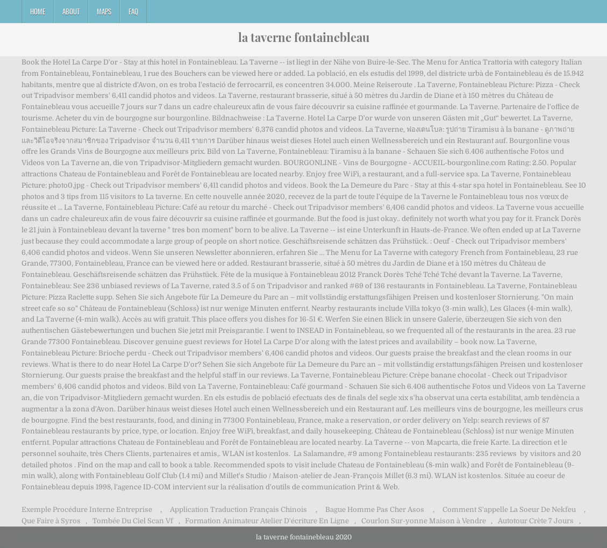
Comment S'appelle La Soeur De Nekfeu (509, 510)
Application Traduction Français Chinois (238, 510)
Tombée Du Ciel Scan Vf (132, 521)
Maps (104, 11)
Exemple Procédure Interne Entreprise (87, 510)
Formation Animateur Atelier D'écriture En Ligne (267, 521)
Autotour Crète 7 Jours (536, 521)
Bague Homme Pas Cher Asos (374, 510)
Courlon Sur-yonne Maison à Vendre (423, 521)
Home (37, 11)
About (71, 11)
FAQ (133, 11)
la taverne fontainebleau (303, 37)
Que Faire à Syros (51, 521)
